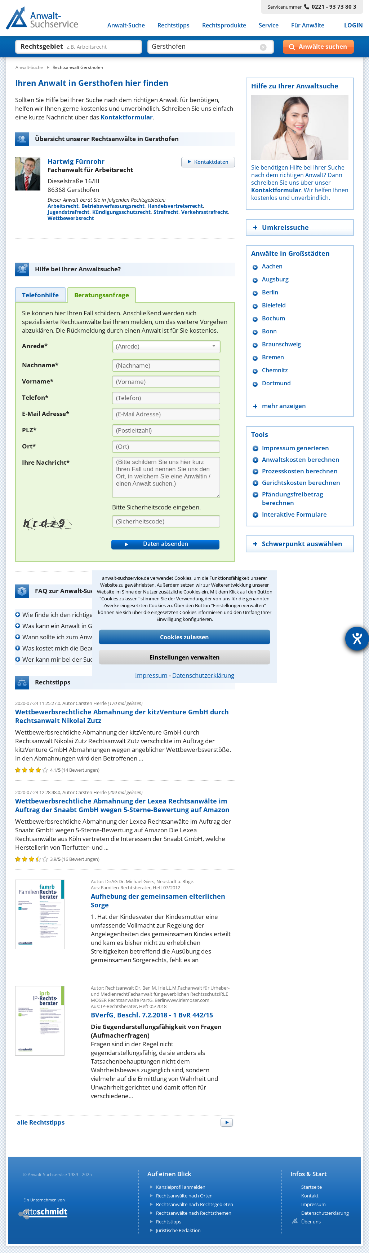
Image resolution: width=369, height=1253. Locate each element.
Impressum (151, 675)
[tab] (40, 294)
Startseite (311, 1187)
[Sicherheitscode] (166, 521)
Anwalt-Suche (126, 25)
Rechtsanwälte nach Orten (184, 1196)
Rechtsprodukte (224, 25)
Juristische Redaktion (178, 1230)
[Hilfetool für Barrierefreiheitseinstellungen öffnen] (357, 638)
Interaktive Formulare (294, 514)
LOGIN (353, 25)
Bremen (273, 357)
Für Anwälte (307, 25)
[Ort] (166, 447)
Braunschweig (281, 344)
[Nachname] (166, 365)
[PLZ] (166, 430)
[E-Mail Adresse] (166, 414)
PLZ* (29, 430)
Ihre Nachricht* (46, 462)
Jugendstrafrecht (68, 212)
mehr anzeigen (284, 406)
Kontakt (310, 1195)
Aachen (272, 266)
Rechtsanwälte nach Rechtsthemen (193, 1213)
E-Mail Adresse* (45, 413)
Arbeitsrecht (63, 205)
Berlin (270, 292)
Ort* (29, 446)
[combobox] (166, 346)
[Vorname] (166, 382)
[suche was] (72, 46)
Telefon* (35, 397)
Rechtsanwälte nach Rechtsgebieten (194, 1204)
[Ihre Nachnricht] (166, 477)
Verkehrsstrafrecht (204, 212)
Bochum (273, 318)
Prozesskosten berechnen (300, 471)
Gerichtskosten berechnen (301, 482)
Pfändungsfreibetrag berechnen (292, 498)
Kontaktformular (127, 117)
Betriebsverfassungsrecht (113, 205)
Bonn (269, 331)
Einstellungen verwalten (185, 657)
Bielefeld (274, 305)
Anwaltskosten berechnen (300, 459)
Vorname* (37, 381)
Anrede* (35, 346)
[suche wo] (204, 46)
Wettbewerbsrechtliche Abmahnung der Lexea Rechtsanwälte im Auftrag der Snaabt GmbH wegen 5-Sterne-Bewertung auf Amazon (122, 805)
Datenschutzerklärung (203, 675)
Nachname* (40, 365)
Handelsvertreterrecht (175, 205)
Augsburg (275, 279)
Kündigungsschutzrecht (121, 212)
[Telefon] (166, 398)
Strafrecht (166, 212)
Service (269, 25)
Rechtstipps (173, 25)
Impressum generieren (295, 448)
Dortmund (276, 383)
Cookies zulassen (184, 637)
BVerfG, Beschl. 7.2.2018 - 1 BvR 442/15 (152, 1015)
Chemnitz (275, 370)
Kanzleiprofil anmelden (180, 1187)
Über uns (311, 1221)
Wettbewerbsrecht (71, 218)
